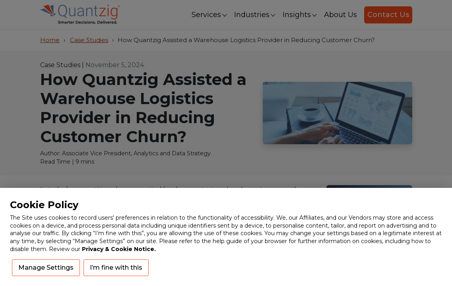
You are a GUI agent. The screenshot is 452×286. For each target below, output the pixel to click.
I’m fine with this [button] (116, 267)
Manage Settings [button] (46, 267)
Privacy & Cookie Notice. (119, 249)
